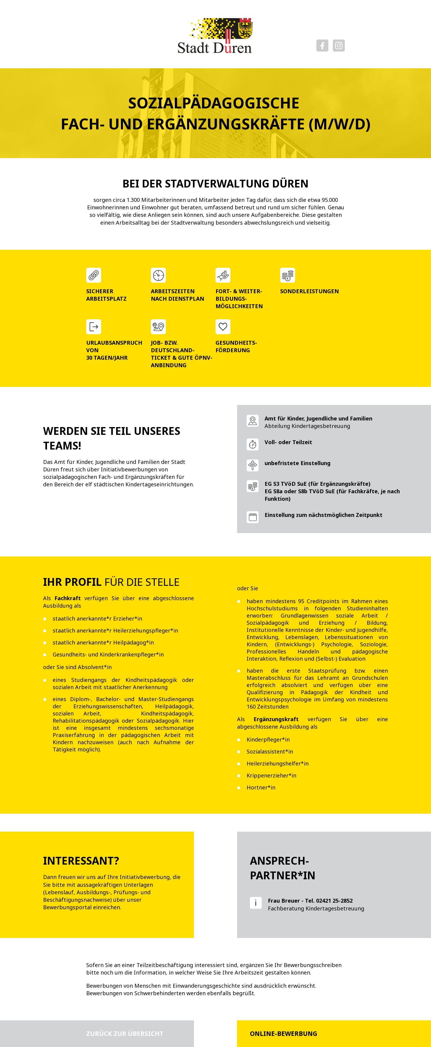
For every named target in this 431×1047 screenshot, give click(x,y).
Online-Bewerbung (283, 1033)
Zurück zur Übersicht (124, 1033)
